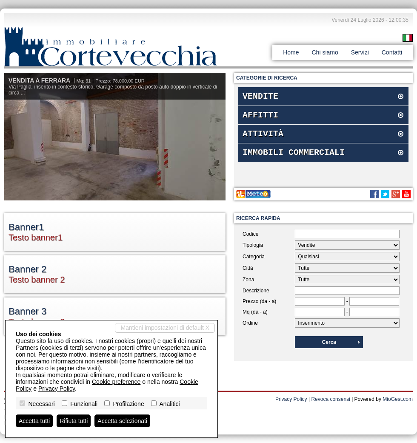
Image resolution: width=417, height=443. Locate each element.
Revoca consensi (330, 399)
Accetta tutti (34, 420)
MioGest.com (398, 399)
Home (291, 52)
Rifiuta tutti (74, 420)
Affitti (260, 117)
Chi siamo (324, 52)
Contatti (392, 52)
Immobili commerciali (294, 158)
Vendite (260, 97)
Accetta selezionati (122, 420)
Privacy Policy (291, 399)
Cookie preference (116, 381)
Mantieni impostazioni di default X (164, 327)
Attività (263, 138)
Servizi (360, 52)
